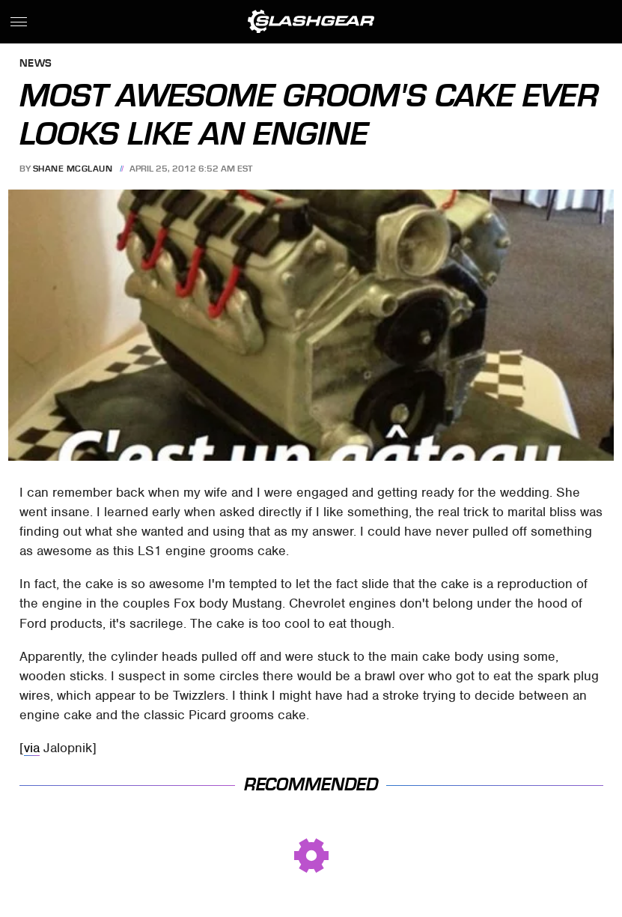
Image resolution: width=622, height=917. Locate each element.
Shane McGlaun (73, 168)
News (35, 64)
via (32, 747)
